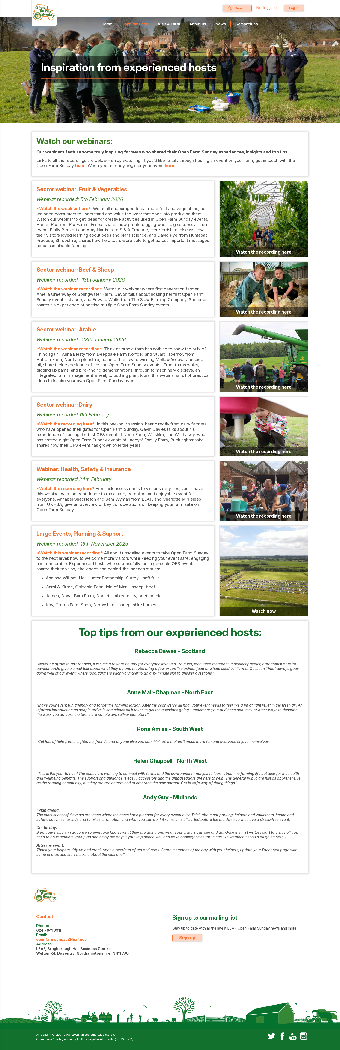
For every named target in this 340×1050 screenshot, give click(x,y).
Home (106, 24)
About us (197, 24)
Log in (294, 8)
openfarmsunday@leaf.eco (61, 939)
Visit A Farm (169, 24)
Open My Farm (135, 24)
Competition (246, 24)
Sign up (187, 938)
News (220, 24)
